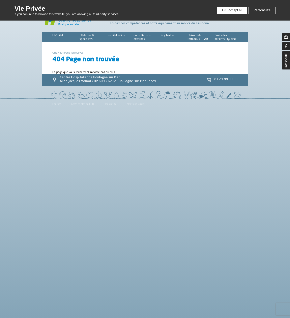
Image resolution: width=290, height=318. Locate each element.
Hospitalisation (116, 35)
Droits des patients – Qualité (225, 36)
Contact (56, 104)
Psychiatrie (167, 35)
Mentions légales (136, 104)
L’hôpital (57, 35)
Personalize (262, 10)
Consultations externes (142, 36)
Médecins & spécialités (87, 36)
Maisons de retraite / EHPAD (197, 36)
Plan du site (110, 104)
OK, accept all (232, 10)
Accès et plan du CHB (82, 104)
